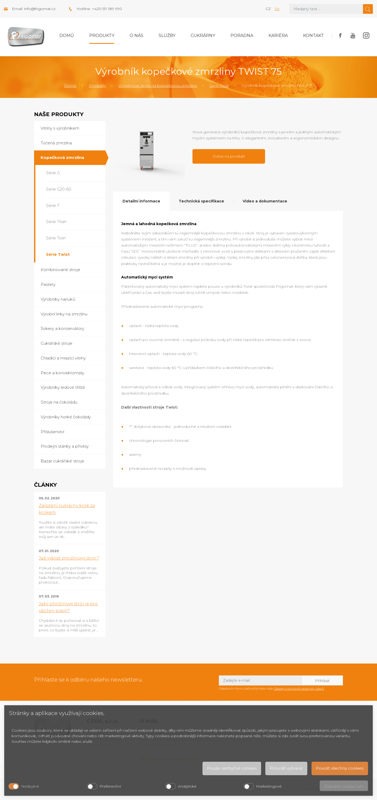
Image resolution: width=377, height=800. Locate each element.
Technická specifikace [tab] (201, 201)
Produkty (101, 35)
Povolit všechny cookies (340, 768)
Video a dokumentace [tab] (265, 201)
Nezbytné (30, 786)
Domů (66, 35)
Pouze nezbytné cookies (232, 768)
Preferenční (110, 786)
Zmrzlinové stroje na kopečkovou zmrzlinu (158, 85)
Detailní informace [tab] (141, 201)
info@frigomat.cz (39, 8)
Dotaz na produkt (229, 156)
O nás (136, 35)
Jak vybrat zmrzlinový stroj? (69, 558)
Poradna (241, 35)
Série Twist (219, 85)
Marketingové (269, 786)
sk (277, 8)
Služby (167, 35)
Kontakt (313, 35)
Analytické (187, 786)
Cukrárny (203, 35)
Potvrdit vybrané (286, 768)
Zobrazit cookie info (344, 786)
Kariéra (278, 35)
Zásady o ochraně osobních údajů (299, 688)
